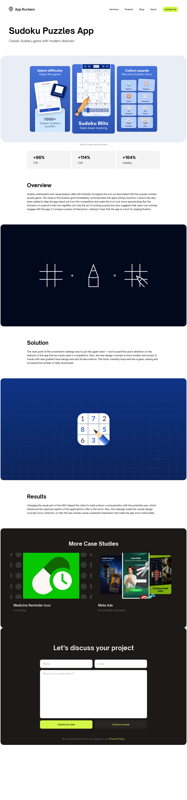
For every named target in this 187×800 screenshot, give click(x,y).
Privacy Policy (117, 738)
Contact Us (170, 9)
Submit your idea (66, 724)
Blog (141, 9)
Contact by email (120, 724)
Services (114, 9)
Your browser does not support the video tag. (93, 98)
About (153, 9)
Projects (129, 9)
